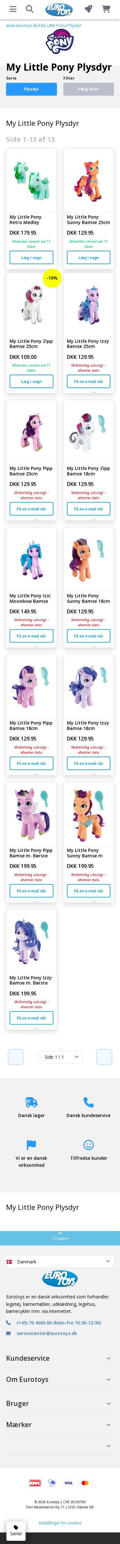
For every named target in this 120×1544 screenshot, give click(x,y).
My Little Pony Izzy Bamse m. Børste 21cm (31, 980)
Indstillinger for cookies (60, 1523)
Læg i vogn (31, 258)
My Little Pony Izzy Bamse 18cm (88, 725)
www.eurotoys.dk (21, 25)
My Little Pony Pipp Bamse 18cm (31, 725)
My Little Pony (53, 25)
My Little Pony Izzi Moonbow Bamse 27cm (30, 598)
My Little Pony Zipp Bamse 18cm (88, 471)
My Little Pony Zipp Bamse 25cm (31, 344)
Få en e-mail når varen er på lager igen (88, 383)
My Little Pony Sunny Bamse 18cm (88, 598)
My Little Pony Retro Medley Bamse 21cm (26, 219)
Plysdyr (75, 25)
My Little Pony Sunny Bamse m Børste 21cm (85, 853)
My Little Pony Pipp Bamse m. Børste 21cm (31, 853)
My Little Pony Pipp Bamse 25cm (31, 471)
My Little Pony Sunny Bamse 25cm (88, 219)
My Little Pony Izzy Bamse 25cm (88, 344)
